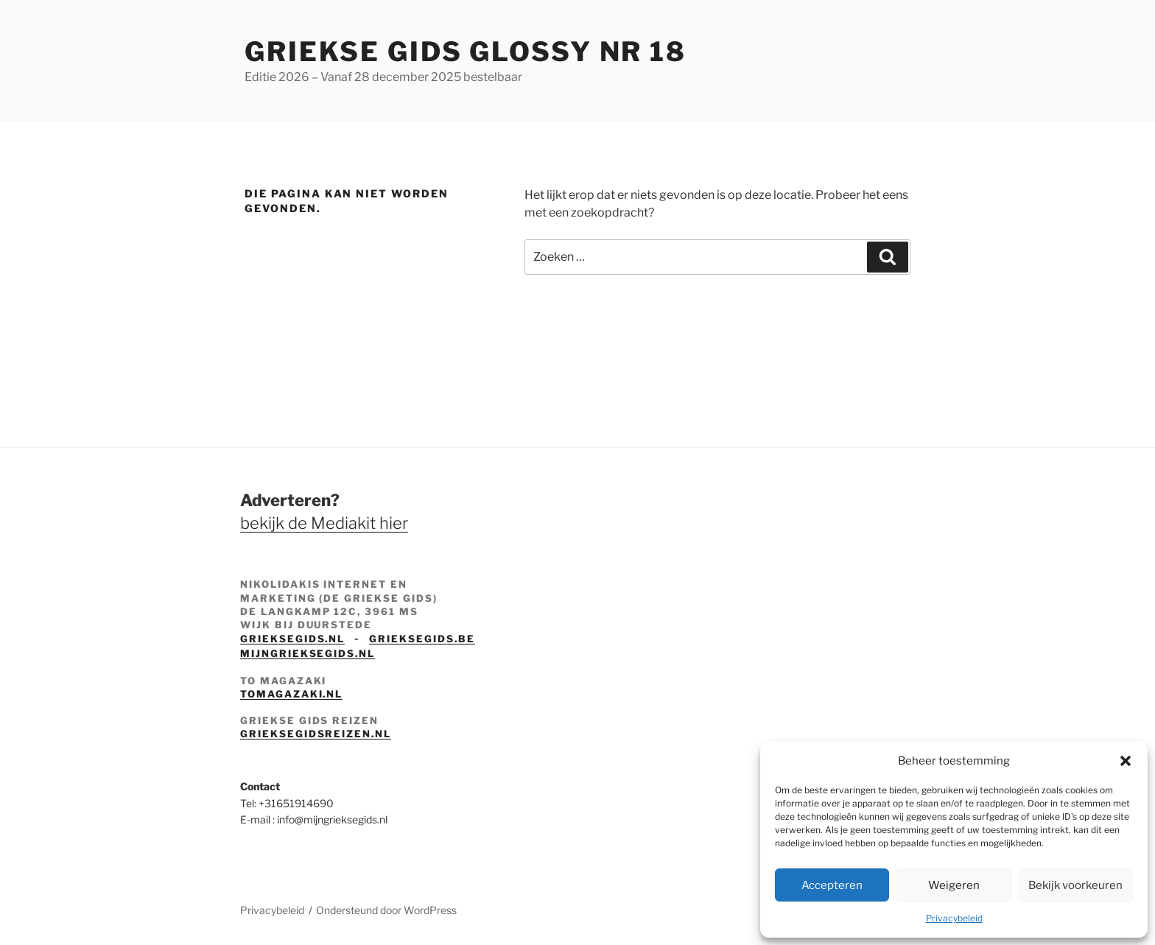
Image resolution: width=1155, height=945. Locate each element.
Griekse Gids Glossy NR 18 (466, 51)
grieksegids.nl (292, 638)
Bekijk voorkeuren (1075, 885)
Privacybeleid (954, 918)
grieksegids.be (421, 638)
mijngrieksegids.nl (307, 653)
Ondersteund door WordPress (386, 910)
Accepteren (832, 885)
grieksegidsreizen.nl (315, 734)
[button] (1125, 760)
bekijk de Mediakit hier (324, 523)
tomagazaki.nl (291, 694)
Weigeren (954, 885)
